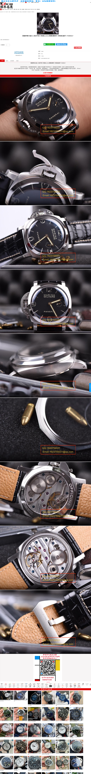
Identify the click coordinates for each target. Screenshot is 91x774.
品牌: (39, 51)
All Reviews (1, 49)
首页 (0, 9)
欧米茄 (8, 9)
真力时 (18, 9)
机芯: (39, 58)
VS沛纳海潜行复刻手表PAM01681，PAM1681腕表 (6, 753)
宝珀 (33, 9)
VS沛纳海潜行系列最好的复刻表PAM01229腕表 (62, 753)
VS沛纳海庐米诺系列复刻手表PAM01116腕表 (75, 753)
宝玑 (35, 9)
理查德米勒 (38, 9)
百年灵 (32, 9)
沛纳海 (14, 9)
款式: (39, 53)
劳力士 (12, 9)
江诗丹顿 (26, 9)
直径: (39, 56)
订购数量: (3, 44)
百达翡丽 (23, 9)
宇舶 (20, 9)
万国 (10, 9)
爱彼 (16, 9)
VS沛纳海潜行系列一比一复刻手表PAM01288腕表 (20, 753)
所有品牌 (3, 9)
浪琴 (29, 9)
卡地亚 (6, 9)
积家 (28, 9)
